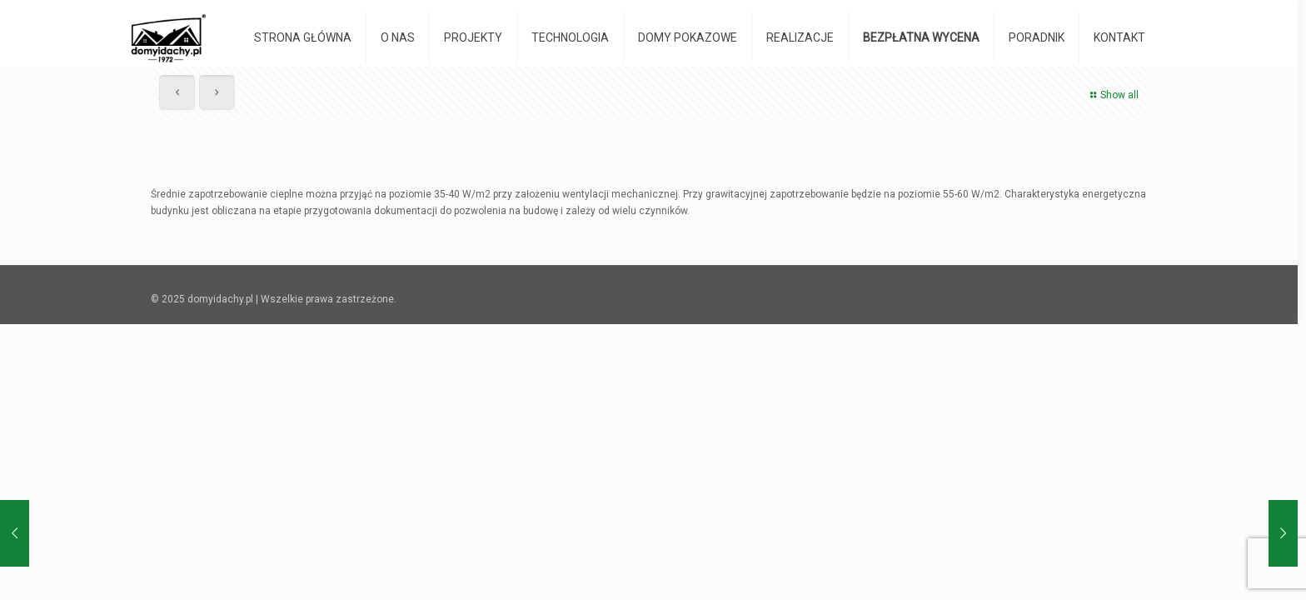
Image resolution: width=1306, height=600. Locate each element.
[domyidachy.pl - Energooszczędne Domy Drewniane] (169, 37)
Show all (1112, 95)
